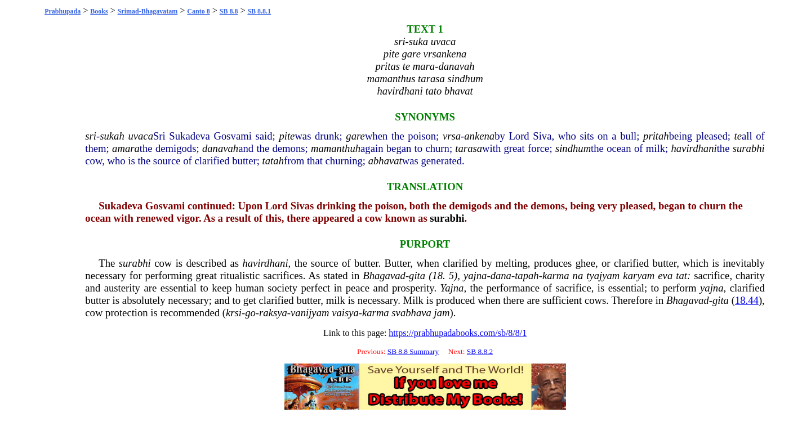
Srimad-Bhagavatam (148, 11)
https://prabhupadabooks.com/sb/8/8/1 (458, 333)
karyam (638, 275)
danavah (220, 148)
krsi (234, 313)
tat (681, 275)
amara (126, 148)
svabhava (411, 313)
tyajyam (603, 275)
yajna (475, 275)
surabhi (749, 148)
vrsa (452, 136)
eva (665, 275)
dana (501, 275)
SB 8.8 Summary (413, 351)
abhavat (385, 161)
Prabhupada (62, 11)
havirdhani (693, 148)
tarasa (468, 148)
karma (555, 275)
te (738, 136)
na (578, 275)
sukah (112, 136)
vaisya (345, 313)
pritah (656, 136)
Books (99, 11)
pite (287, 136)
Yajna (452, 288)
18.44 (747, 300)
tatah (273, 161)
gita (417, 275)
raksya (273, 313)
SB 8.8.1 (259, 11)
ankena (479, 136)
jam (442, 313)
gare (355, 136)
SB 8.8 (229, 11)
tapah (527, 275)
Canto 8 (198, 11)
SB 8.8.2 (480, 351)
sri (90, 136)
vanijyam (310, 313)
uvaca (140, 136)
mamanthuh (335, 148)
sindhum (573, 148)
